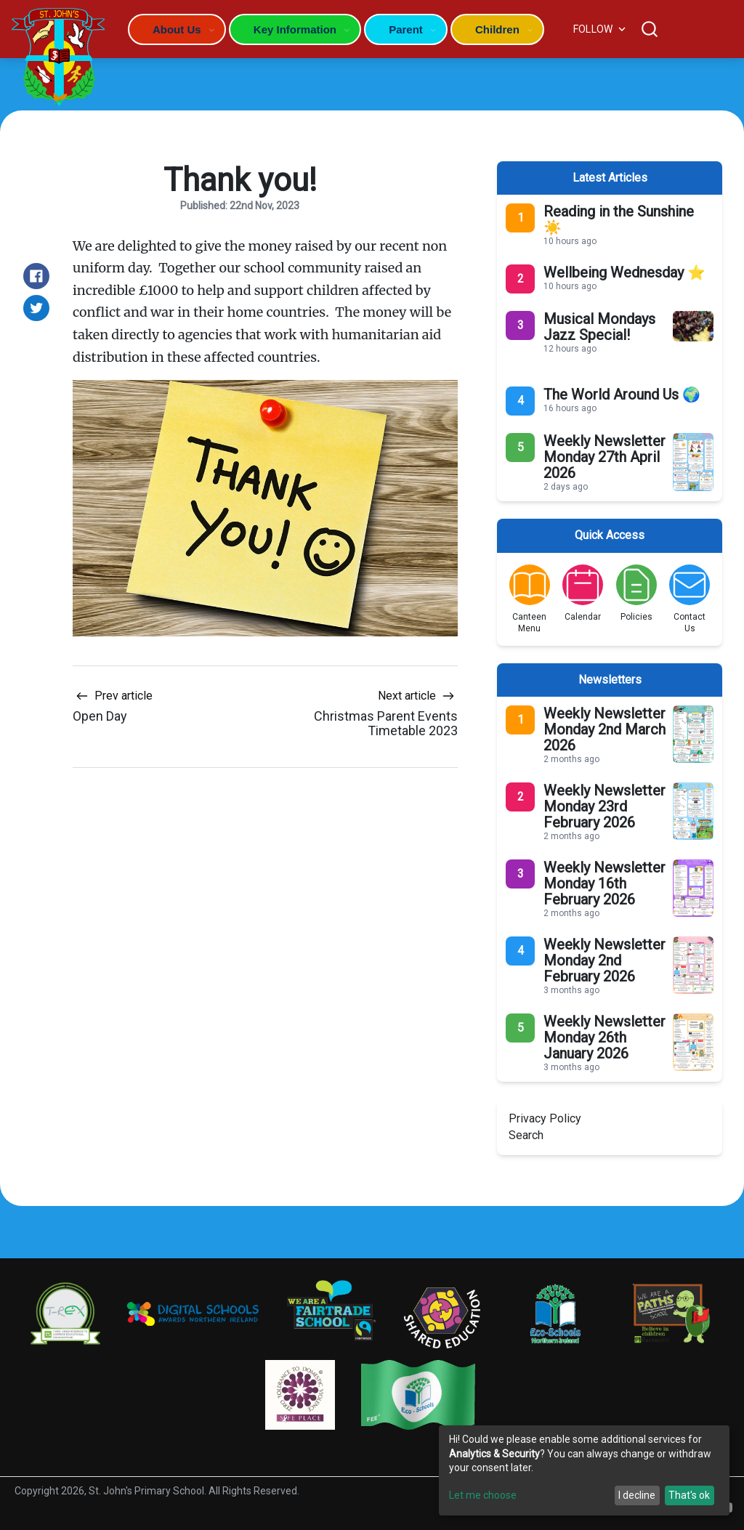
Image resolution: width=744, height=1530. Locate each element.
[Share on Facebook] (36, 276)
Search (526, 1135)
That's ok (689, 1495)
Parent (406, 29)
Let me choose (483, 1495)
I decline (636, 1495)
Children (497, 29)
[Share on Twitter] (36, 308)
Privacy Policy (545, 1118)
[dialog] (584, 1470)
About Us (177, 29)
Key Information (295, 29)
